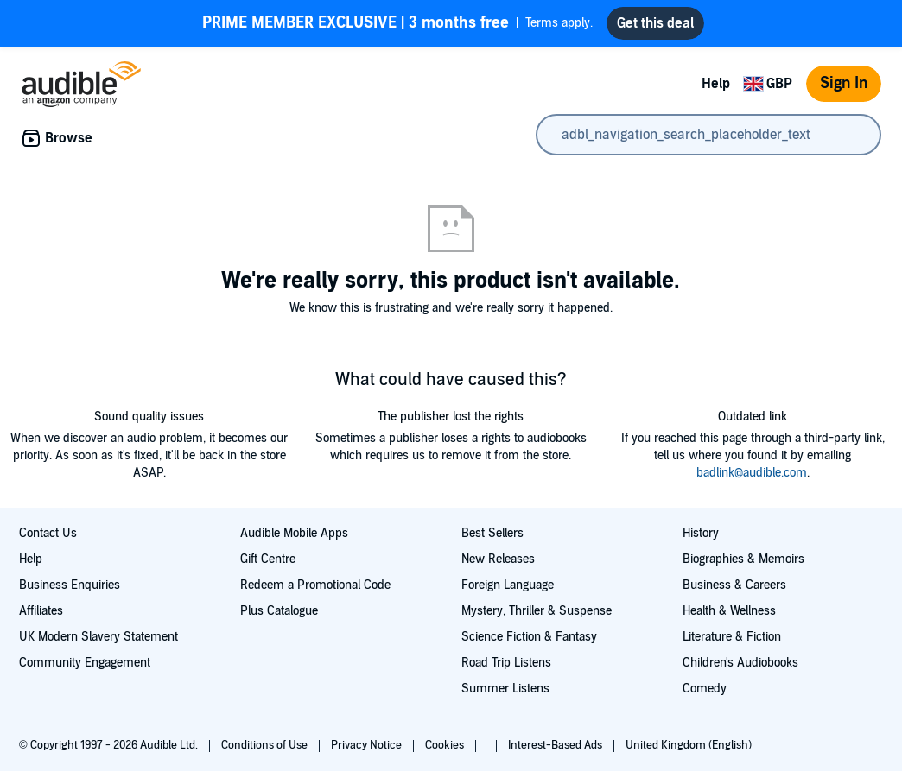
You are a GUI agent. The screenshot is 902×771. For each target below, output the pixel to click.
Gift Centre (267, 559)
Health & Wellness (729, 611)
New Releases (498, 559)
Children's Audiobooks (740, 662)
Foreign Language (507, 585)
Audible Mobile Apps (294, 533)
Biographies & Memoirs (743, 559)
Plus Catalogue (279, 611)
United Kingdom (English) (689, 745)
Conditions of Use (265, 745)
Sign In (843, 83)
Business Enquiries (69, 585)
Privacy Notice (367, 745)
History (701, 533)
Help (716, 83)
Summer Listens (505, 688)
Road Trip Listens (506, 662)
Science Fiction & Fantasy (529, 636)
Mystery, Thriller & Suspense (536, 611)
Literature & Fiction (732, 636)
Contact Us (48, 533)
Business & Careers (734, 585)
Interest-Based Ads (556, 745)
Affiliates (41, 611)
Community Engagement (84, 662)
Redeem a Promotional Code (315, 585)
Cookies (446, 745)
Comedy (705, 688)
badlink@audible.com (751, 472)
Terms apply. (397, 23)
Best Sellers (492, 533)
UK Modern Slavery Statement (98, 636)
